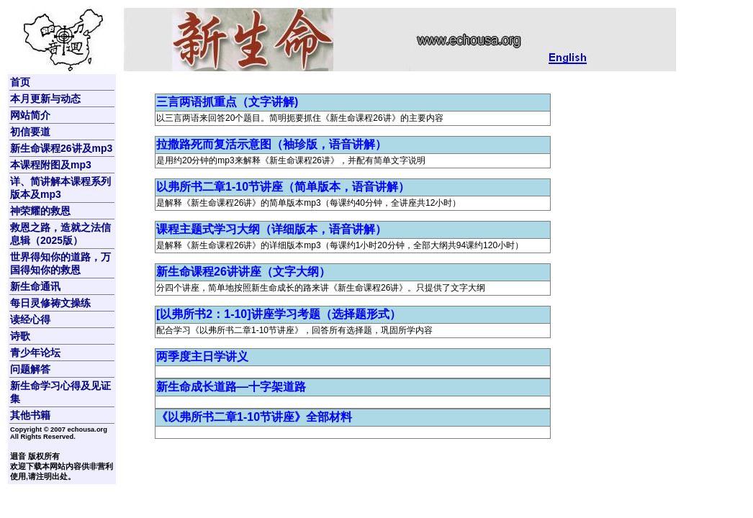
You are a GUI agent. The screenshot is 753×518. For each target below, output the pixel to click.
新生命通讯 (35, 286)
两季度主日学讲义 (202, 356)
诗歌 (20, 336)
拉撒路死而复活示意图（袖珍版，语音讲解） (271, 144)
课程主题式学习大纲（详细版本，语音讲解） (271, 229)
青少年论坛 (35, 352)
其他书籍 (30, 415)
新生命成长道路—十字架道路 (231, 387)
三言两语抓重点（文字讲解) (227, 102)
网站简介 (30, 115)
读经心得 (30, 319)
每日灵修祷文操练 (50, 303)
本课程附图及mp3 (50, 165)
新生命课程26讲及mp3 (61, 148)
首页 (20, 82)
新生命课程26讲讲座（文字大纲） (243, 271)
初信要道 (30, 131)
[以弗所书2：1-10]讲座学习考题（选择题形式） (278, 314)
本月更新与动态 (45, 98)
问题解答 (30, 369)
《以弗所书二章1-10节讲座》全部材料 (254, 417)
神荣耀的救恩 (40, 211)
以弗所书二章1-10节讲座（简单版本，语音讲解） (283, 187)
